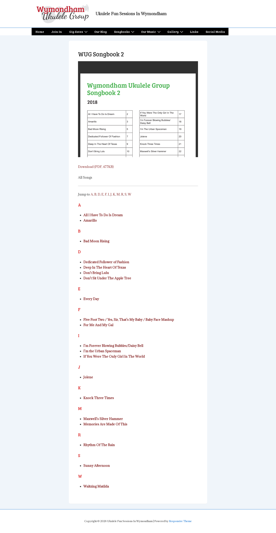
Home (39, 32)
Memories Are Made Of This (105, 424)
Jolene (88, 377)
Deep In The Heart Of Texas (104, 267)
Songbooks (124, 32)
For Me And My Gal (98, 325)
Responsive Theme (180, 521)
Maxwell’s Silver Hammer (103, 419)
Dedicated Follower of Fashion (106, 262)
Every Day (91, 299)
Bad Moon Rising (96, 241)
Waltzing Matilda (96, 486)
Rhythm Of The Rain (99, 445)
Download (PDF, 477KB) (95, 167)
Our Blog (100, 32)
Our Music (151, 32)
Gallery (175, 32)
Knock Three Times (98, 398)
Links (194, 32)
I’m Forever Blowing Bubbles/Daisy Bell (113, 346)
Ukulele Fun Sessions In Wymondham (131, 13)
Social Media (215, 32)
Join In (56, 32)
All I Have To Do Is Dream (103, 215)
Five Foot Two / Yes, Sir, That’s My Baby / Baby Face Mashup (128, 320)
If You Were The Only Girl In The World (114, 356)
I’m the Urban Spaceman (102, 351)
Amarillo (90, 220)
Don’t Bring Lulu (96, 273)
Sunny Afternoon (96, 466)
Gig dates (79, 32)
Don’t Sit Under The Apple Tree (107, 278)
